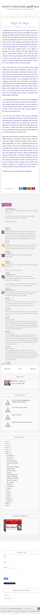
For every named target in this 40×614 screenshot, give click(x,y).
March (9, 498)
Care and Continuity (12, 480)
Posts (7, 595)
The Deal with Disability (13, 467)
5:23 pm (7, 273)
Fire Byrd (7, 253)
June (8, 492)
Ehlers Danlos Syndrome (15, 53)
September (10, 486)
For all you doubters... (12, 461)
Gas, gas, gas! (10, 482)
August (9, 488)
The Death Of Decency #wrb (19, 407)
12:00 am (7, 331)
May (8, 494)
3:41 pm (7, 308)
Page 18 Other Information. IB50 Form (22, 422)
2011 (7, 449)
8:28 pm (7, 298)
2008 (7, 503)
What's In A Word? (17, 415)
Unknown (7, 263)
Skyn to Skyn (10, 459)
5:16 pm (7, 261)
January (9, 501)
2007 (7, 505)
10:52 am (7, 346)
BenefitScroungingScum (19, 381)
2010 (7, 451)
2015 (7, 441)
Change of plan (11, 469)
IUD (10, 42)
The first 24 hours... (12, 470)
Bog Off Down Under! (12, 463)
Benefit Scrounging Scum (16, 608)
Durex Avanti (14, 69)
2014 (7, 443)
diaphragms (5, 51)
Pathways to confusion (13, 478)
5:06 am (7, 288)
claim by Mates (19, 162)
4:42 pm (7, 251)
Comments (8, 598)
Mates (8, 171)
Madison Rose (9, 290)
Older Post (33, 369)
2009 (7, 453)
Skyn (23, 104)
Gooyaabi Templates (6, 611)
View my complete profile (17, 383)
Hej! (8, 465)
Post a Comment (6, 364)
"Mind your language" (12, 476)
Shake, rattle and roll (12, 474)
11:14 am (7, 362)
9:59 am (7, 318)
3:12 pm (7, 241)
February (9, 499)
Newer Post (7, 369)
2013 (7, 445)
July (8, 490)
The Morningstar (9, 209)
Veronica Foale (9, 274)
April (8, 496)
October (9, 484)
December (10, 455)
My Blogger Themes (34, 611)
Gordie (7, 229)
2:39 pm (7, 228)
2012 (7, 447)
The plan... (9, 472)
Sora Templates (22, 611)
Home (20, 369)
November (10, 457)
